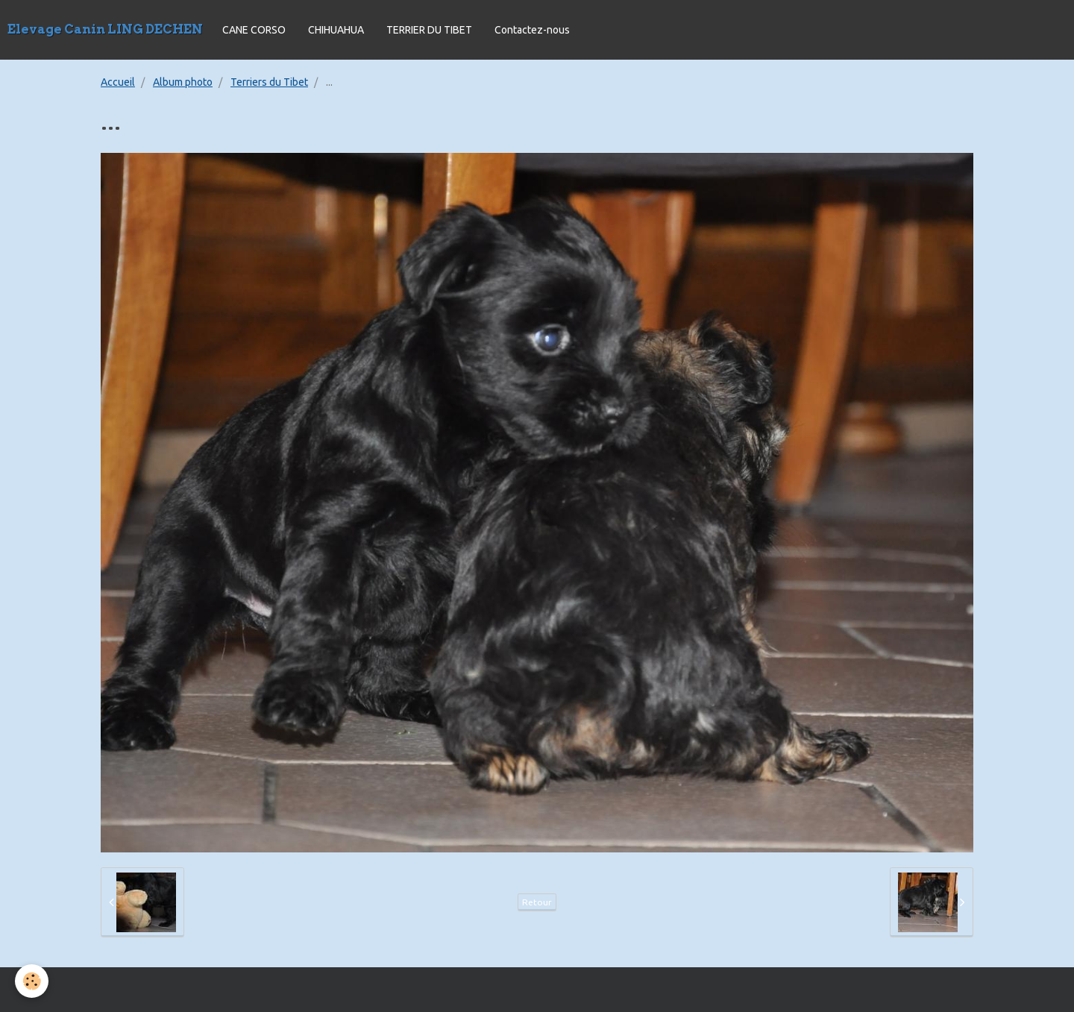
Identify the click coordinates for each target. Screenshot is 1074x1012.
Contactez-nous (532, 30)
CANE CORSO (254, 30)
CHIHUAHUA (336, 30)
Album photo (183, 82)
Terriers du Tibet (269, 82)
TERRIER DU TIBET (429, 30)
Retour (537, 902)
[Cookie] (31, 981)
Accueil (118, 82)
